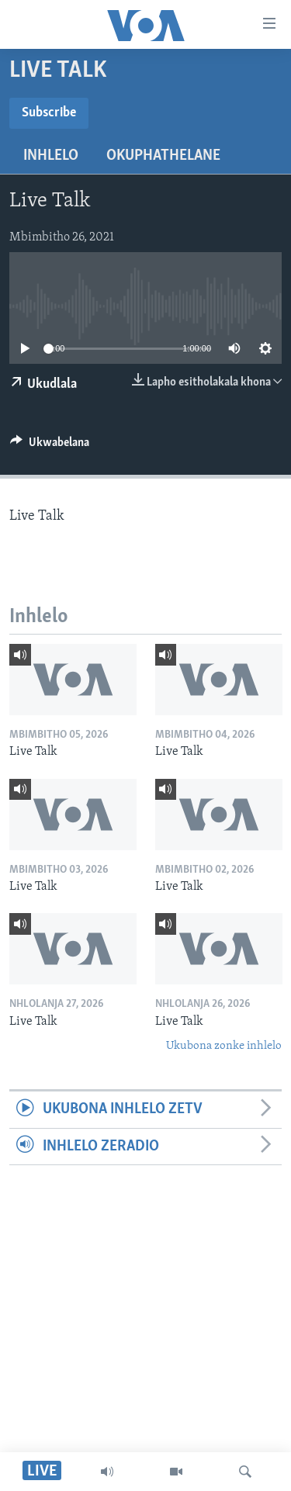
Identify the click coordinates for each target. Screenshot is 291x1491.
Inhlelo (50, 156)
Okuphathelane (163, 156)
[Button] (49, 446)
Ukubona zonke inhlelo (224, 1046)
